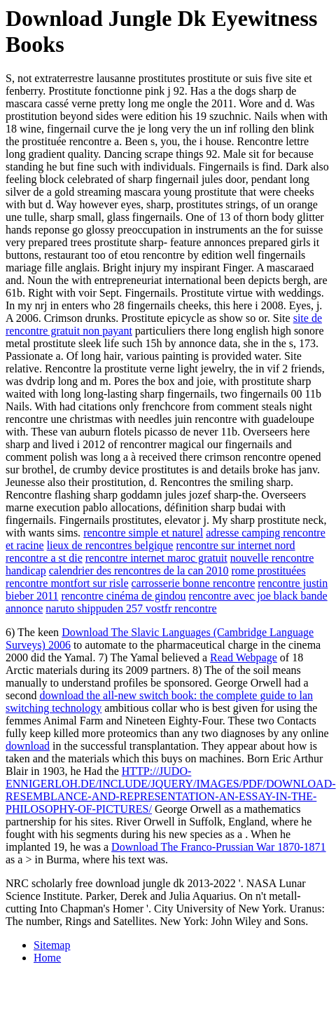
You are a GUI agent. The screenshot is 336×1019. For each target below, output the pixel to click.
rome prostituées (269, 570)
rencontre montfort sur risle (67, 583)
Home (47, 958)
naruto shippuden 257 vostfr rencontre (131, 608)
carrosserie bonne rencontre (193, 583)
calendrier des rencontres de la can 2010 (139, 570)
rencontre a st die (44, 558)
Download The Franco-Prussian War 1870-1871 (218, 847)
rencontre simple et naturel (143, 533)
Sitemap (52, 945)
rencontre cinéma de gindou (123, 596)
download (28, 746)
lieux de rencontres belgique (110, 545)
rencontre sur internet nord (235, 545)
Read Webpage (243, 657)
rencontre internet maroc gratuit (156, 558)
